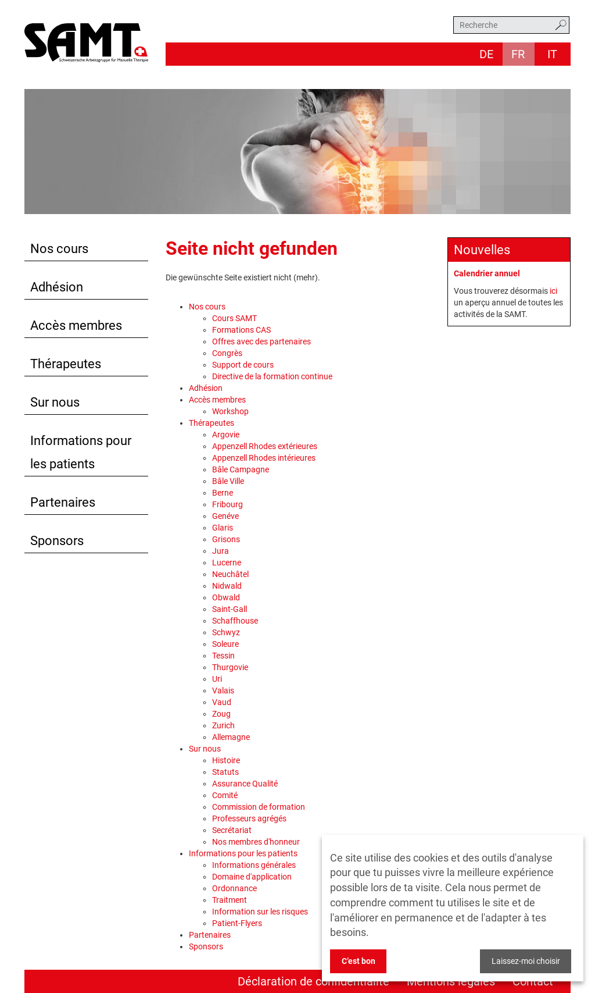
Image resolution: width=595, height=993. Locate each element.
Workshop (230, 411)
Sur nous (55, 402)
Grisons (226, 539)
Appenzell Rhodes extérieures (264, 446)
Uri (217, 679)
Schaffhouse (235, 620)
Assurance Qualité (245, 783)
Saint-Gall (229, 609)
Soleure (225, 644)
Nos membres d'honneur (256, 841)
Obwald (226, 597)
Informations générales (254, 865)
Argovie (225, 434)
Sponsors (57, 540)
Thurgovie (230, 667)
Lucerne (226, 562)
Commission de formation (258, 807)
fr (518, 54)
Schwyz (226, 632)
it (552, 54)
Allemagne (231, 737)
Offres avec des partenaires (261, 341)
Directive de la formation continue (272, 376)
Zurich (223, 725)
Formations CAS (241, 329)
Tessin (223, 655)
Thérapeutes (65, 364)
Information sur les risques (260, 911)
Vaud (221, 702)
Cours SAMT (234, 318)
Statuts (225, 772)
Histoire (226, 760)
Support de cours (243, 364)
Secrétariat (232, 830)
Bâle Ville (228, 481)
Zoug (221, 713)
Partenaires (62, 502)
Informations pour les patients (80, 452)
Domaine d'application (252, 876)
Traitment (229, 900)
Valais (223, 690)
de (486, 54)
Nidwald (227, 585)
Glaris (222, 527)
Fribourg (227, 504)
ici (553, 291)
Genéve (225, 516)
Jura (220, 551)
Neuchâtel (230, 574)
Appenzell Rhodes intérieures (264, 457)
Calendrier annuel (487, 273)
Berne (222, 492)
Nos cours (59, 248)
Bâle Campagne (240, 469)
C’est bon (358, 961)
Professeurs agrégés (249, 818)
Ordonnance (234, 888)
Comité (225, 795)
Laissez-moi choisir (526, 961)
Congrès (227, 353)
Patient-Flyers (237, 923)
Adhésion (56, 287)
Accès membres (76, 325)
